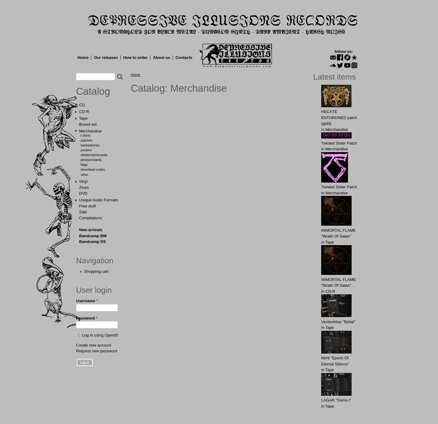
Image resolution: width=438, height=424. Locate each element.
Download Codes (93, 169)
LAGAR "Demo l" (336, 400)
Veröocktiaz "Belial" (338, 322)
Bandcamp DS (92, 241)
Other (84, 174)
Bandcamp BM (92, 236)
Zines (84, 187)
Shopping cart (96, 271)
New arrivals (91, 229)
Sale (83, 212)
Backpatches (90, 145)
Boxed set (88, 124)
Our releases (106, 57)
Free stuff (87, 206)
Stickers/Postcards (94, 155)
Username (87, 301)
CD (82, 105)
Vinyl (83, 181)
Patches (86, 140)
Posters (86, 150)
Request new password (96, 351)
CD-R (84, 111)
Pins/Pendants (91, 160)
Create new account (93, 345)
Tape (83, 118)
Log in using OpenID (100, 335)
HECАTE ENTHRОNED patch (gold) (339, 117)
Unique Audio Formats (98, 200)
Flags (84, 164)
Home (83, 57)
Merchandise (90, 131)
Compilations (90, 218)
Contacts (184, 57)
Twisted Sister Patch (339, 143)
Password (86, 318)
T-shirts (86, 135)
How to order (135, 57)
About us (161, 57)
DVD (83, 193)
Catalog (93, 91)
